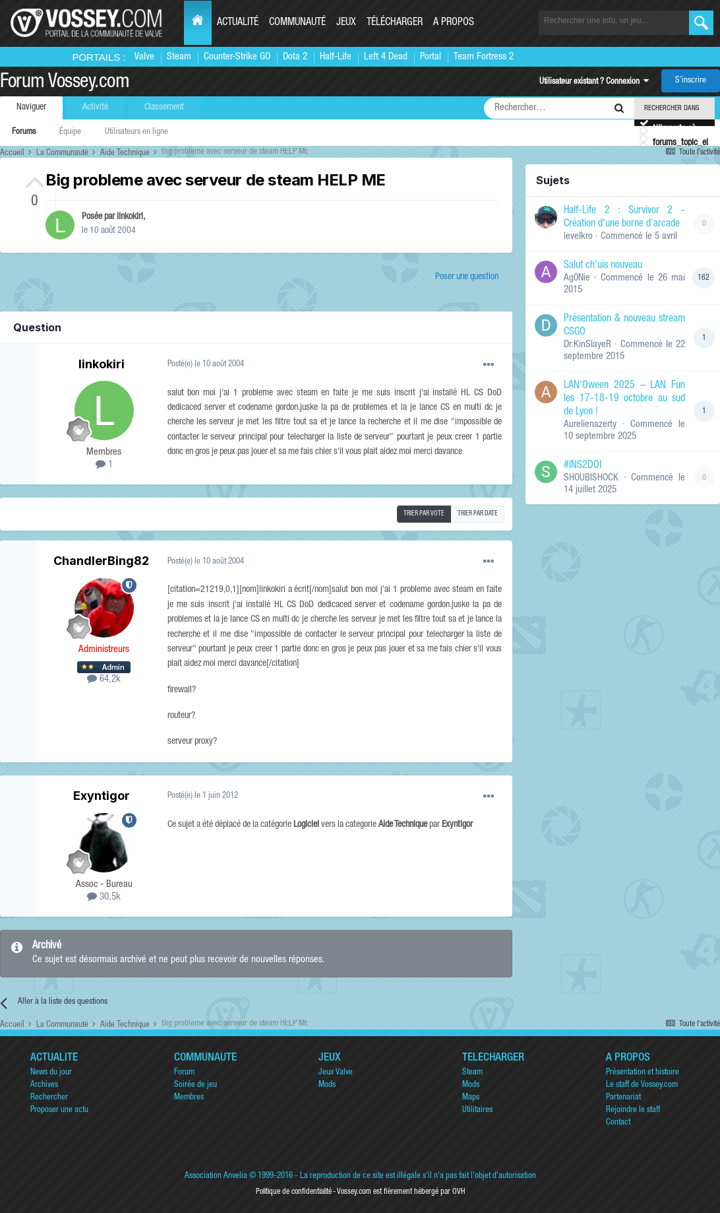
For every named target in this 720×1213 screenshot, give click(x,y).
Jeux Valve (335, 1072)
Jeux (346, 23)
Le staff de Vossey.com (642, 1085)
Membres (189, 1098)
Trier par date (478, 514)
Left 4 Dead (385, 57)
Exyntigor (101, 796)
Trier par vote (424, 514)
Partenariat (623, 1098)
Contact (618, 1123)
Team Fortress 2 (484, 57)
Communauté (297, 23)
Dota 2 (295, 57)
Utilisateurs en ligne (136, 132)
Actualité (237, 23)
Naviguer (31, 107)
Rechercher (49, 1098)
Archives (44, 1085)
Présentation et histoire (642, 1072)
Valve (144, 57)
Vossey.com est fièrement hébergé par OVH (401, 1192)
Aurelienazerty (590, 425)
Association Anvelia (216, 1176)
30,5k (104, 897)
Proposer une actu (59, 1110)
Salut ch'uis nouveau (603, 266)
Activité (95, 107)
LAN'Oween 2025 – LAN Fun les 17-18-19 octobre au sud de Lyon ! (624, 399)
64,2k (104, 679)
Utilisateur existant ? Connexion (594, 82)
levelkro (578, 237)
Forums (24, 132)
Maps (470, 1098)
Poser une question (466, 277)
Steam (179, 57)
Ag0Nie (577, 278)
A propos (453, 23)
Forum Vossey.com (64, 83)
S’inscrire (690, 81)
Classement (164, 107)
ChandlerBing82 (101, 561)
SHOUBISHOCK (591, 478)
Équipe (70, 132)
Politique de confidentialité (294, 1192)
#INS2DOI (582, 466)
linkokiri (130, 217)
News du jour (51, 1072)
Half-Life (335, 57)
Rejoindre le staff (633, 1110)
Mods (327, 1085)
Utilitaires (477, 1110)
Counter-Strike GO (237, 57)
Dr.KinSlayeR (587, 345)
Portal (430, 57)
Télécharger (395, 23)
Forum (184, 1072)
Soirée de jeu (195, 1085)
